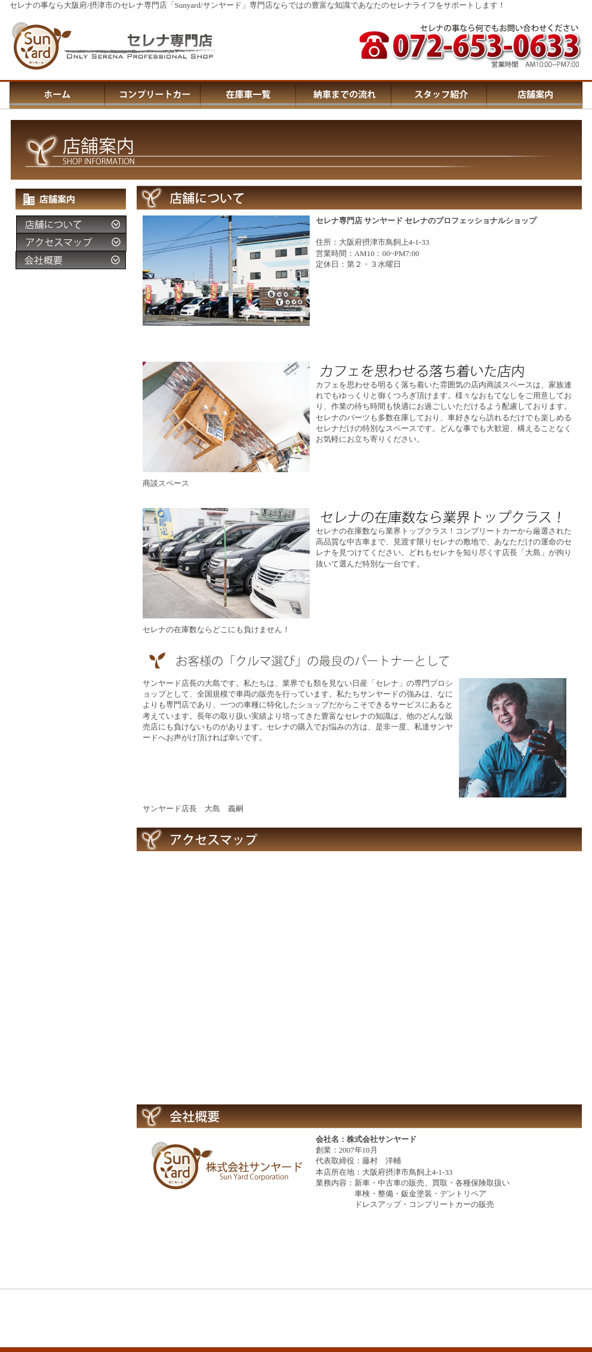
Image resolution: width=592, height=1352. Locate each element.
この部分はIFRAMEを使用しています (296, 1340)
